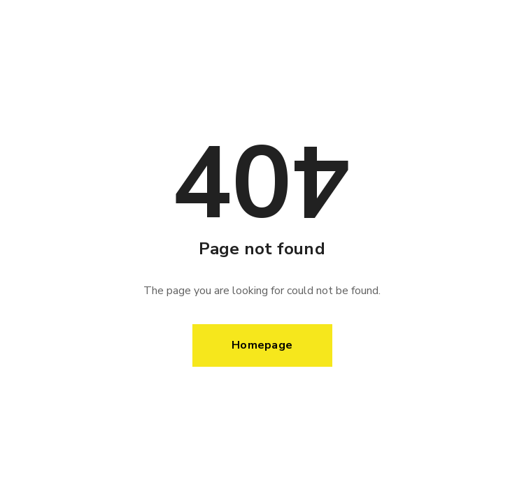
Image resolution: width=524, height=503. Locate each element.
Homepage (262, 345)
